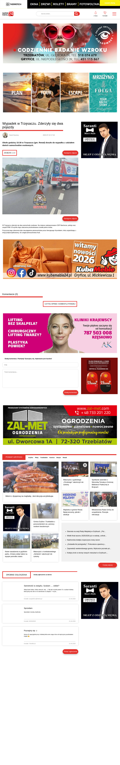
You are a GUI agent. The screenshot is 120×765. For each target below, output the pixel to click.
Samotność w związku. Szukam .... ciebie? (41, 586)
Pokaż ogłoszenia (70, 651)
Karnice (52, 457)
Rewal (65, 457)
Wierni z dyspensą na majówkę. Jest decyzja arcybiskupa (29, 496)
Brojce (59, 457)
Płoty (36, 457)
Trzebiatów (44, 457)
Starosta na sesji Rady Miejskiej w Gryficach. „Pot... (86, 531)
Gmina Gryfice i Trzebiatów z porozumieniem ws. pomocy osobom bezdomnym (44, 524)
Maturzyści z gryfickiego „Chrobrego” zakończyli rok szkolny (73, 482)
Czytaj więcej (107, 565)
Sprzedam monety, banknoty (32, 612)
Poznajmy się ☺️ (31, 631)
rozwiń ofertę (110, 3)
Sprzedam (28, 608)
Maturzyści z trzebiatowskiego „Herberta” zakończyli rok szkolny (44, 554)
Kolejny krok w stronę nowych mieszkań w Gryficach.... (87, 553)
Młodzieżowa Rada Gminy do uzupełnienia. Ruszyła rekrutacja (103, 512)
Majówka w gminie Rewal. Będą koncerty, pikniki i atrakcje (73, 512)
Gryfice (30, 457)
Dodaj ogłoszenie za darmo (43, 574)
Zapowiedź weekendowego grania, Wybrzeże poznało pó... (89, 548)
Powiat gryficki (14, 457)
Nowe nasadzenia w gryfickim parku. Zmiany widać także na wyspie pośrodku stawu (16, 554)
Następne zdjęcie (70, 153)
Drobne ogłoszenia (16, 575)
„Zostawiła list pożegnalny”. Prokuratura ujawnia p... (86, 544)
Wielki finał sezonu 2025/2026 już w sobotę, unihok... (87, 536)
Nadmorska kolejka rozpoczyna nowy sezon (83, 540)
